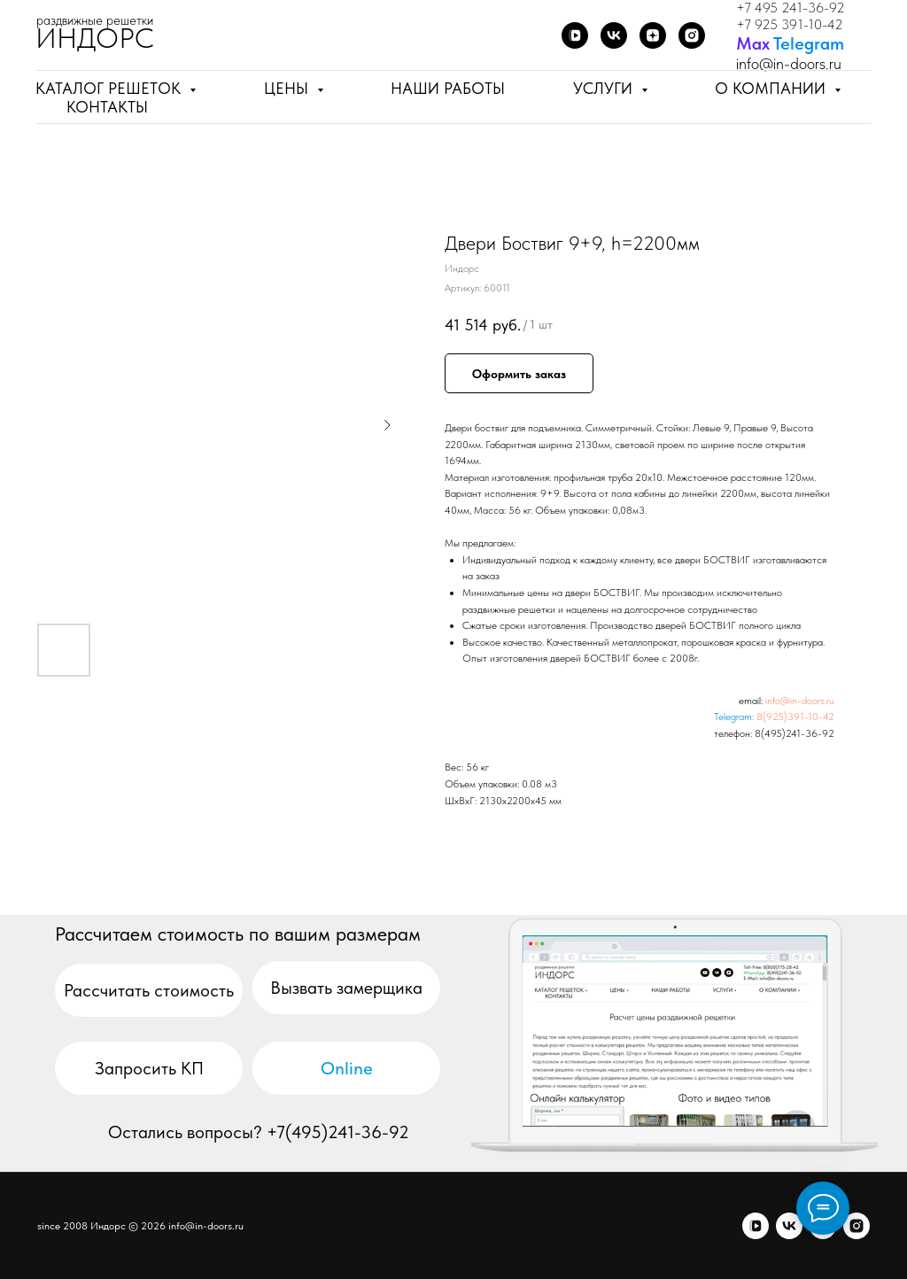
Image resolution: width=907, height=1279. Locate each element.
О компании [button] (772, 88)
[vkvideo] (755, 1226)
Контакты (107, 106)
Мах (753, 43)
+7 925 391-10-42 (789, 24)
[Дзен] (653, 35)
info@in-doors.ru (799, 700)
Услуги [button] (605, 88)
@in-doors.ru (800, 63)
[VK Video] (575, 35)
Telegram (808, 43)
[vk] (789, 1226)
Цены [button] (288, 88)
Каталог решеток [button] (110, 88)
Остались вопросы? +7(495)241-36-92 (258, 1132)
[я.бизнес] (856, 1226)
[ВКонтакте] (614, 35)
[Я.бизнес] (691, 35)
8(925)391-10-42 (795, 716)
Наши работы (448, 88)
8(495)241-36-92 (794, 733)
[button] (346, 987)
